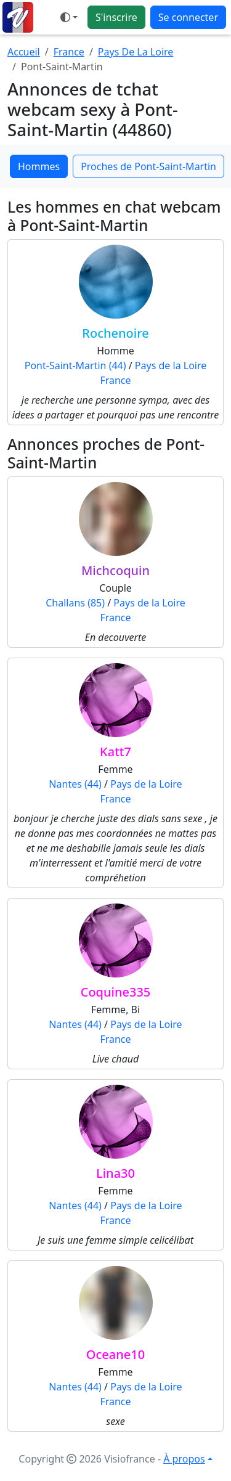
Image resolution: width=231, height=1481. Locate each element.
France (69, 52)
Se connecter (188, 17)
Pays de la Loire (170, 365)
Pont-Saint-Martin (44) (75, 365)
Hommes (39, 166)
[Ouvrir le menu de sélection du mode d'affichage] (69, 17)
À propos (184, 1459)
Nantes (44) (75, 784)
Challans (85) (75, 603)
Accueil (23, 52)
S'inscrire (116, 17)
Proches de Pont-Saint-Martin (148, 166)
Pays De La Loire (136, 52)
